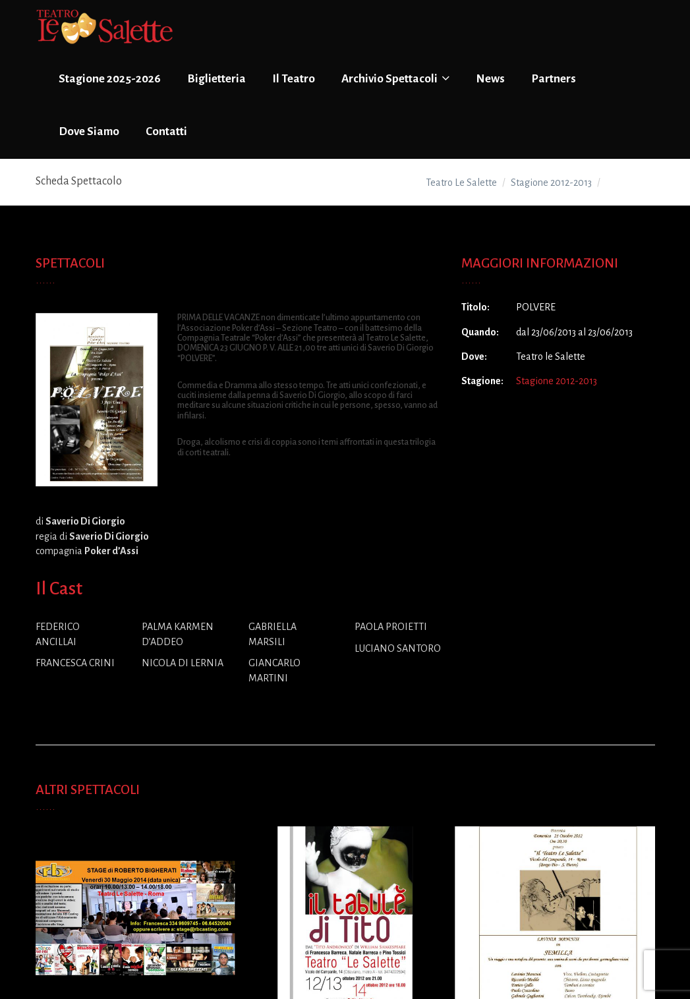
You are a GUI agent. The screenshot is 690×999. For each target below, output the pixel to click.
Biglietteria (216, 78)
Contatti (166, 131)
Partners (553, 78)
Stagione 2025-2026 (110, 78)
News (490, 78)
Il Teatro (293, 78)
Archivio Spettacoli (395, 78)
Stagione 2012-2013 (556, 381)
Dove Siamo (89, 131)
